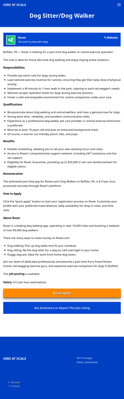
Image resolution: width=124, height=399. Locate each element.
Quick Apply (62, 293)
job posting (17, 274)
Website (112, 37)
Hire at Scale (14, 5)
